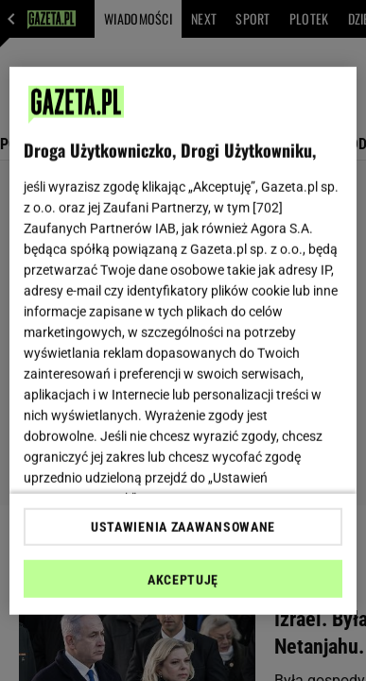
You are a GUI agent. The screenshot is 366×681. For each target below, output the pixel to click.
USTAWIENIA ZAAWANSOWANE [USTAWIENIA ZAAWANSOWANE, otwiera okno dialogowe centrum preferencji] (183, 527)
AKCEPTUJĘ (183, 579)
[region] (183, 340)
